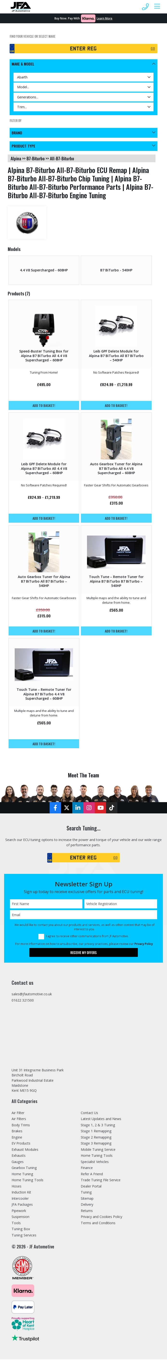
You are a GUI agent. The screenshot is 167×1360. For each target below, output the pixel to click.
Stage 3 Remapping (96, 1144)
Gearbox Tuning (24, 1168)
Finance (87, 1168)
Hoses (16, 1187)
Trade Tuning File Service (100, 1180)
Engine (17, 1138)
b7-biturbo (36, 158)
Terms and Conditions (98, 1223)
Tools (16, 1223)
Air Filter (18, 1113)
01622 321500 (23, 1000)
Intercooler (20, 1199)
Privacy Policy (143, 944)
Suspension (20, 1217)
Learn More (104, 18)
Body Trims (21, 1125)
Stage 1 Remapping (96, 1131)
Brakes (17, 1131)
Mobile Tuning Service (98, 1150)
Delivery (87, 1205)
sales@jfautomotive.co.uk (32, 994)
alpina (16, 158)
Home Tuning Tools (27, 1180)
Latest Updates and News (101, 1119)
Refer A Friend (92, 1174)
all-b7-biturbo (62, 158)
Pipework (19, 1211)
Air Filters (19, 1119)
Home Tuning (22, 1174)
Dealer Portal (91, 1187)
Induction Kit (21, 1193)
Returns (87, 1211)
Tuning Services (24, 1236)
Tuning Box (21, 1229)
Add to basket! (44, 405)
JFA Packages (22, 1205)
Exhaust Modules (25, 1150)
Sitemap (87, 1199)
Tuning (86, 1193)
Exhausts (19, 1156)
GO (153, 48)
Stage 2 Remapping (96, 1138)
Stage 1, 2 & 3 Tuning (98, 1125)
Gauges (18, 1162)
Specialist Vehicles (95, 1162)
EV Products (21, 1144)
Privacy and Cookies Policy (101, 1217)
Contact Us (89, 1113)
